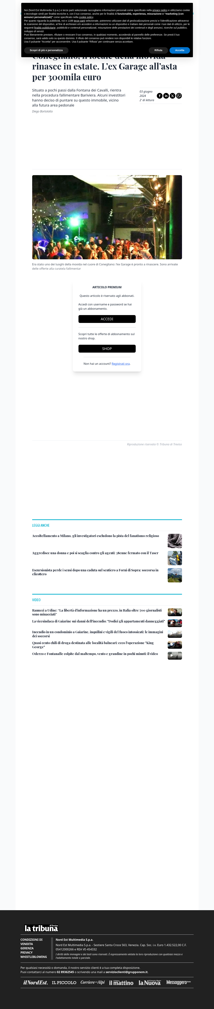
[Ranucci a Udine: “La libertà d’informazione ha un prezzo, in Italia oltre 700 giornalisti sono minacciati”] (98, 612)
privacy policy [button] (160, 10)
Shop (107, 348)
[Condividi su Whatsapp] (179, 96)
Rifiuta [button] (158, 50)
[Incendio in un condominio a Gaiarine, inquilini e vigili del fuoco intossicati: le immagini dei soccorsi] (98, 634)
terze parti (79, 20)
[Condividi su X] (172, 96)
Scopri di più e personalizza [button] (46, 50)
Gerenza (27, 948)
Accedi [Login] (107, 318)
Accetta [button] (179, 50)
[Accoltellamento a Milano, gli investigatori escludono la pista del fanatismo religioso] (95, 536)
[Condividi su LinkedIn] (166, 96)
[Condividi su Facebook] (160, 96)
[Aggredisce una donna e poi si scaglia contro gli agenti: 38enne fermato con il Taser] (95, 553)
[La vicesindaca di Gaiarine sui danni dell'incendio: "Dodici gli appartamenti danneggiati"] (98, 621)
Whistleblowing (34, 957)
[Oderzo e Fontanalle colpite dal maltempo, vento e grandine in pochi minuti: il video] (95, 654)
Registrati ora (121, 364)
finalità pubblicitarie (44, 27)
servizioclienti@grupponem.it (127, 972)
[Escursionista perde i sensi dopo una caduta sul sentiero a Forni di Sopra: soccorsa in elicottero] (98, 572)
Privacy (27, 952)
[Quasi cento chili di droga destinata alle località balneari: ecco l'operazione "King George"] (98, 645)
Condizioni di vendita (32, 942)
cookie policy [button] (86, 17)
